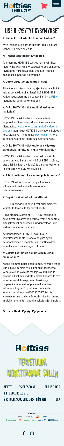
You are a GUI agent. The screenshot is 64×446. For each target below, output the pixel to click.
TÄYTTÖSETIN (43, 134)
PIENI (54, 96)
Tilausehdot (52, 387)
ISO (46, 96)
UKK (57, 399)
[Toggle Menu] (56, 3)
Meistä (8, 387)
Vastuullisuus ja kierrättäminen (25, 399)
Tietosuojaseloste (16, 393)
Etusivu (7, 311)
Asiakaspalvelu (28, 387)
